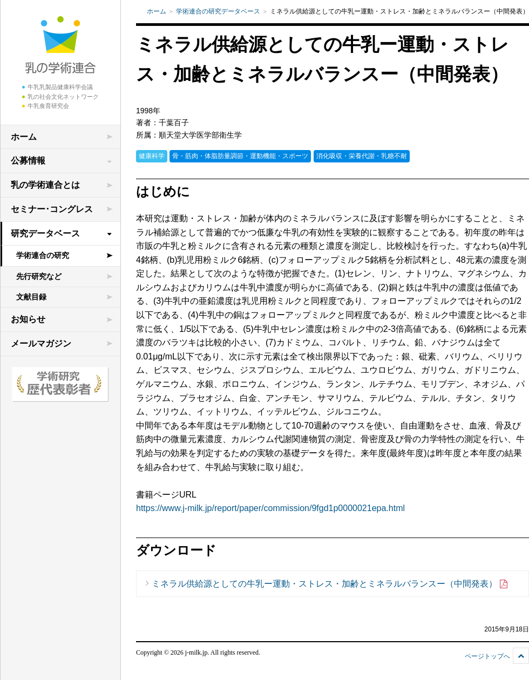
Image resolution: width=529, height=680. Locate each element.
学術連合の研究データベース (218, 11)
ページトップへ (487, 656)
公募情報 (28, 160)
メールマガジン (41, 343)
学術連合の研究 (42, 255)
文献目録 (31, 297)
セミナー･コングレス (52, 209)
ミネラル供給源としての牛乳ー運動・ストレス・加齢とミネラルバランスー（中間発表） (330, 584)
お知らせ (28, 319)
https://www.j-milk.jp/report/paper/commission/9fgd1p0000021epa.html (270, 508)
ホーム (24, 136)
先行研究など (39, 276)
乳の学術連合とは (45, 184)
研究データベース (45, 233)
